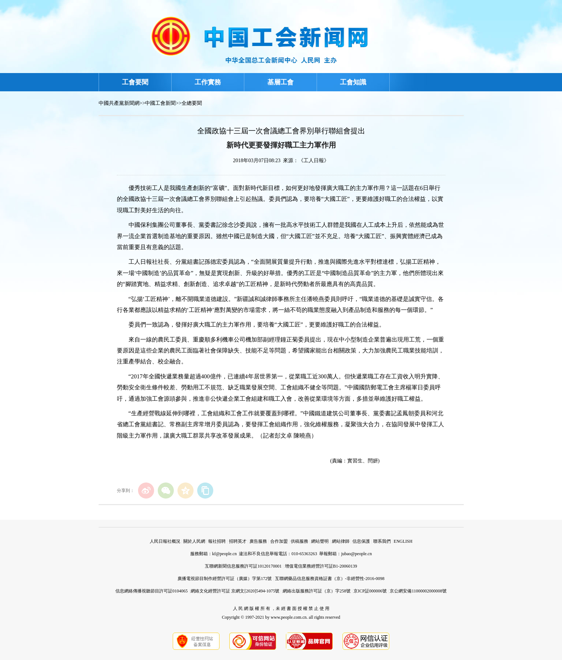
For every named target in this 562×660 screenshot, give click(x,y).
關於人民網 (194, 541)
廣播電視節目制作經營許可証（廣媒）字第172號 (224, 578)
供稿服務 (299, 541)
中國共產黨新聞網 (119, 103)
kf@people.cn (224, 553)
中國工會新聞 (160, 103)
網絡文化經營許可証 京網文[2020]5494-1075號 (235, 591)
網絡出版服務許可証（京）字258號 (317, 591)
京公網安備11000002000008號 (418, 591)
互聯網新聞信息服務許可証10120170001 (243, 566)
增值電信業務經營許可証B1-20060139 (321, 566)
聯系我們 (382, 541)
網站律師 (340, 541)
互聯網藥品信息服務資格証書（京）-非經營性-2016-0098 (330, 578)
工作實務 (208, 82)
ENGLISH (403, 541)
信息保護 (361, 541)
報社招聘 (217, 541)
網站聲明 (320, 541)
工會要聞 (135, 82)
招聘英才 (237, 541)
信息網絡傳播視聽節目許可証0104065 (151, 591)
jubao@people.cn (356, 553)
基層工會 (280, 82)
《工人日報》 (313, 160)
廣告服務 (258, 541)
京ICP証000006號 (370, 591)
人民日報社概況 (165, 541)
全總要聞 (191, 103)
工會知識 (353, 82)
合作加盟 (279, 541)
